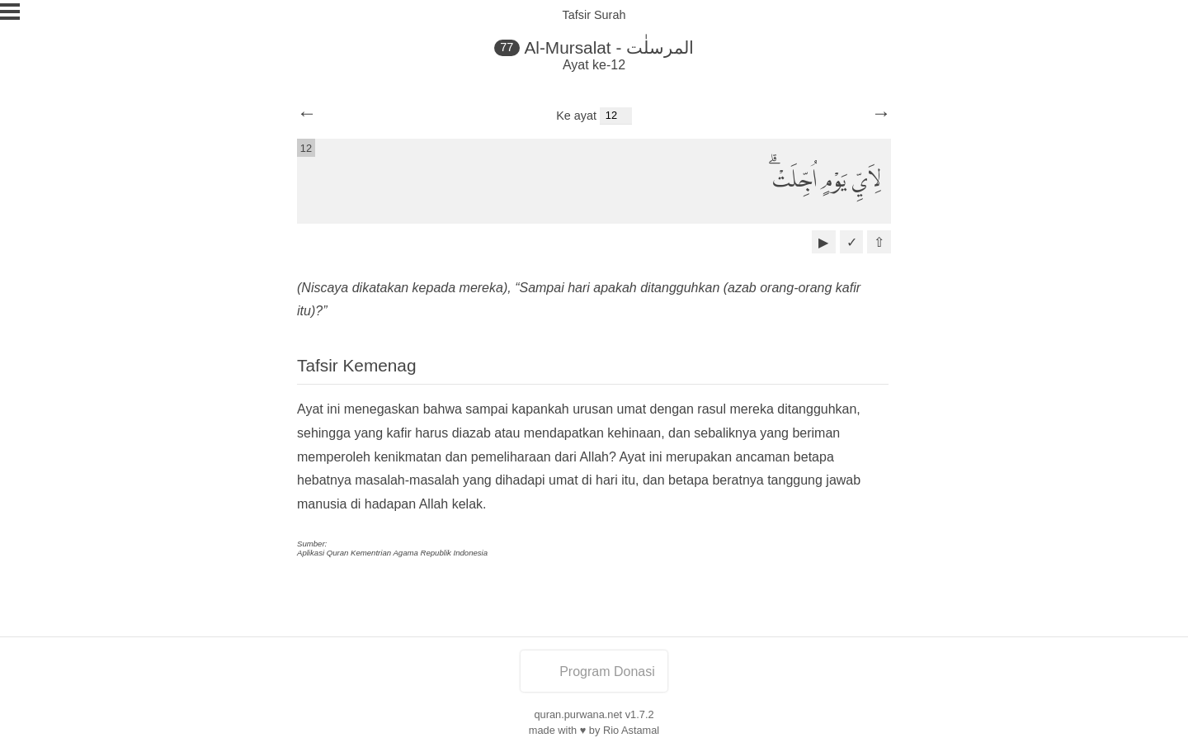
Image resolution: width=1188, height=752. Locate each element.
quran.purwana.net (578, 714)
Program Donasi (594, 672)
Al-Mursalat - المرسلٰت (609, 47)
